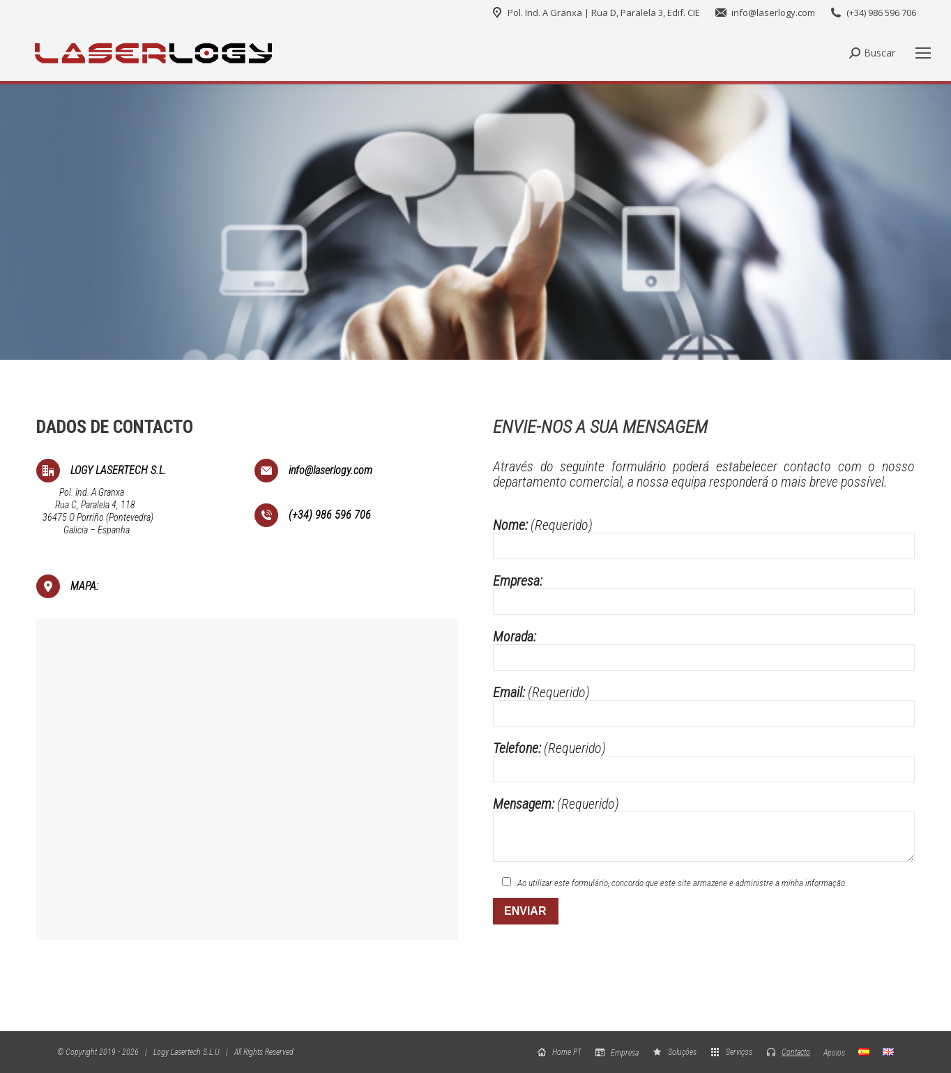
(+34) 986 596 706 (872, 13)
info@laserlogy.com (764, 13)
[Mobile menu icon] (923, 53)
